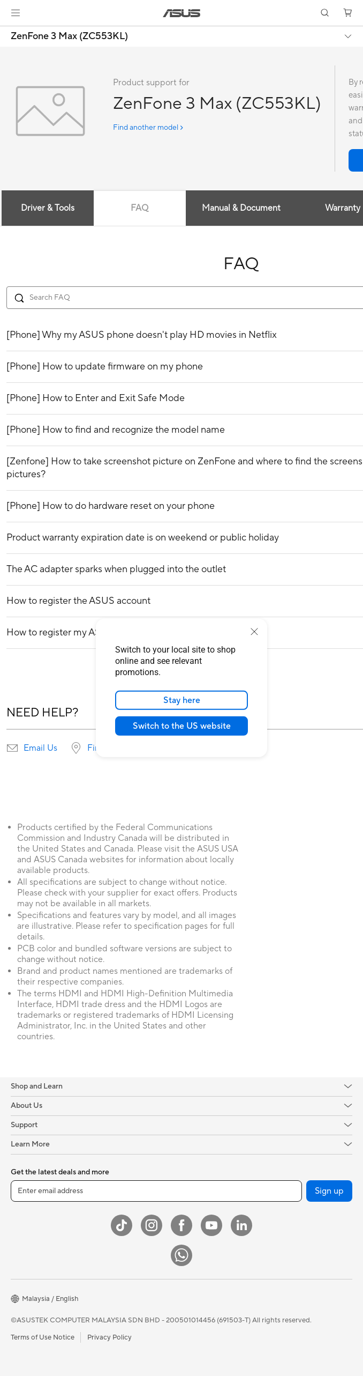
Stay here (181, 700)
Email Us (40, 748)
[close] (254, 631)
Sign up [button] (329, 1191)
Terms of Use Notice (42, 1337)
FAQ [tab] (139, 208)
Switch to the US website (182, 726)
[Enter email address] (156, 1191)
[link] (182, 13)
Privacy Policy (109, 1337)
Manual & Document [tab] (241, 208)
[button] (15, 13)
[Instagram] (151, 1225)
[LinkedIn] (241, 1225)
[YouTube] (211, 1225)
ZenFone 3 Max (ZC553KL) (69, 36)
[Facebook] (181, 1225)
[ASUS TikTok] (121, 1225)
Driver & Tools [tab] (47, 208)
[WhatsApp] (181, 1255)
